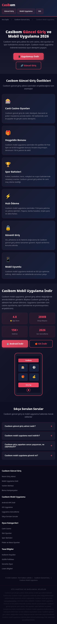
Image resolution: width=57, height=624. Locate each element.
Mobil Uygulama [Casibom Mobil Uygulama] (26, 11)
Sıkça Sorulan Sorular (10, 516)
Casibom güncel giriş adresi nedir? (20, 426)
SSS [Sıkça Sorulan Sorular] (39, 11)
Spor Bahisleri (7, 538)
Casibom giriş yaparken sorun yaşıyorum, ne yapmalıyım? (24, 446)
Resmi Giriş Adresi (9, 476)
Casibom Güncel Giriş (22, 19)
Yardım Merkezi (8, 486)
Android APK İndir (8, 502)
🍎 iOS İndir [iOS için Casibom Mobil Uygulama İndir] (41, 343)
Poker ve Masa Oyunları (11, 542)
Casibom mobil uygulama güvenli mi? (21, 455)
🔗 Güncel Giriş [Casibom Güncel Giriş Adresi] (28, 65)
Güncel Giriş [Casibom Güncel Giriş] (9, 11)
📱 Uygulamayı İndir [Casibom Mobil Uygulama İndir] (28, 56)
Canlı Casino (6, 528)
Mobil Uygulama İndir (10, 481)
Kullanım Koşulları (9, 555)
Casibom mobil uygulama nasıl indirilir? (22, 436)
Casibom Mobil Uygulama (28, 580)
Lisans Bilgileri (7, 568)
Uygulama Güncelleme (10, 512)
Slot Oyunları (7, 533)
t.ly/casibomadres (10, 601)
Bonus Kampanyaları (10, 490)
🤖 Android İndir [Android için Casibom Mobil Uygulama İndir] (14, 343)
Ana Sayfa (5, 19)
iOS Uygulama (7, 507)
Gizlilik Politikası (8, 559)
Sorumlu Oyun (7, 564)
